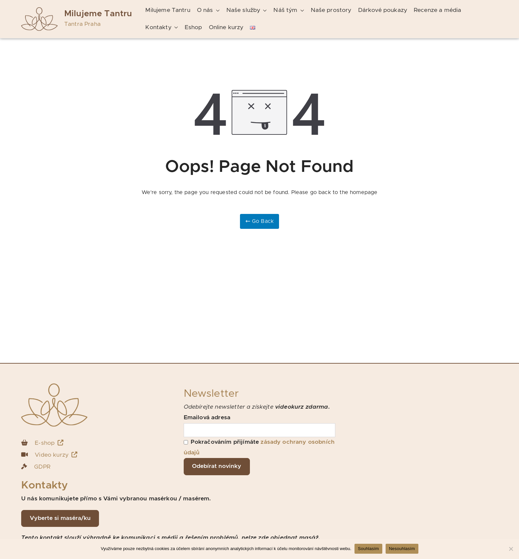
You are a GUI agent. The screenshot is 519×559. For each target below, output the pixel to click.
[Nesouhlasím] (510, 548)
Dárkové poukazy (382, 10)
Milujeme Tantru (98, 14)
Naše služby (246, 10)
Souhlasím (368, 548)
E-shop (49, 443)
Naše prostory (331, 10)
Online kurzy (226, 27)
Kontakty (161, 28)
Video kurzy (56, 455)
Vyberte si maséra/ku (60, 518)
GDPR (42, 467)
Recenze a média (437, 10)
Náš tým (288, 10)
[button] (216, 10)
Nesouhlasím (402, 548)
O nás (208, 10)
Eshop (193, 27)
